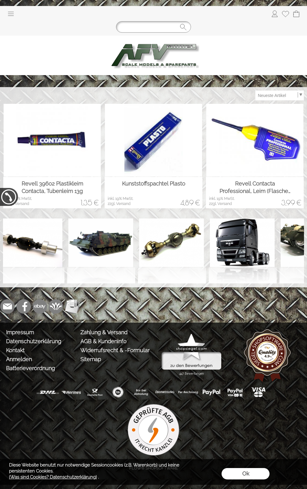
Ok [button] (245, 473)
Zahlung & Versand (103, 332)
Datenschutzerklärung (33, 341)
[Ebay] (39, 306)
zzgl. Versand (17, 203)
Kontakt (15, 350)
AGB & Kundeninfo (103, 341)
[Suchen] (153, 27)
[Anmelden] (275, 14)
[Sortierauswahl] (279, 95)
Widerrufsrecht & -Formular (115, 350)
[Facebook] (23, 306)
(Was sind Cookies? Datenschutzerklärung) (53, 477)
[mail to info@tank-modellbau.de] (7, 306)
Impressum (20, 332)
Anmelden (19, 359)
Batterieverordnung (30, 368)
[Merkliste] (285, 14)
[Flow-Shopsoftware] (56, 306)
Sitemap (90, 359)
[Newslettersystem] (72, 306)
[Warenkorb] (296, 14)
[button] (11, 14)
